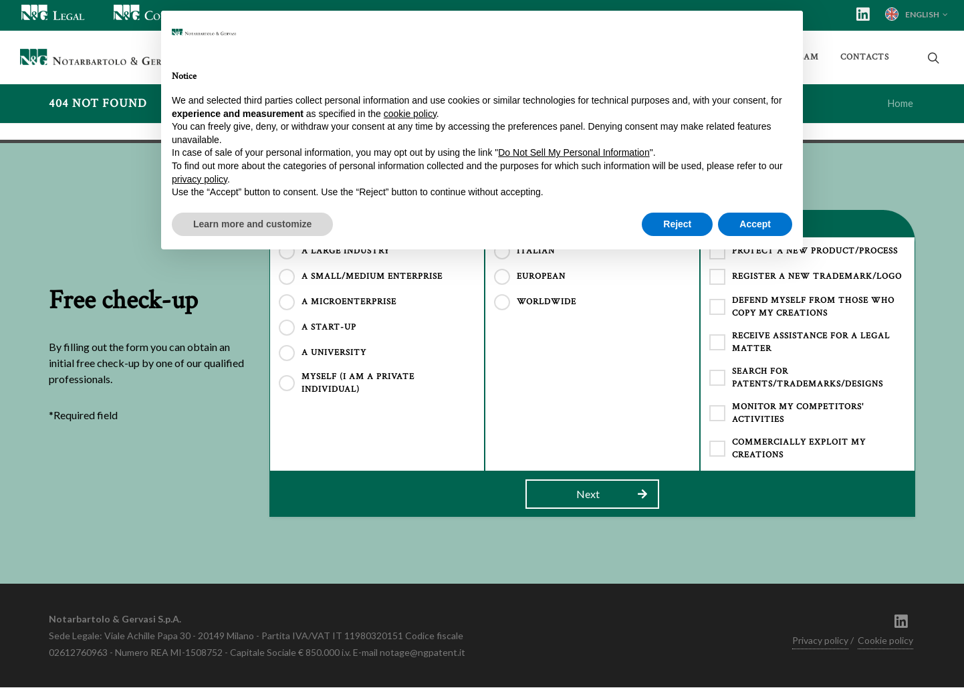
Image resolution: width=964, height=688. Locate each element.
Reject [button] (677, 224)
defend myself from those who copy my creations (813, 308)
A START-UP (329, 328)
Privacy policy (820, 641)
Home (900, 104)
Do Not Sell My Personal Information (573, 152)
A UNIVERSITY (334, 353)
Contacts (864, 57)
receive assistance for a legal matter (811, 343)
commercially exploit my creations (799, 449)
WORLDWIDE (546, 302)
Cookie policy (885, 641)
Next (612, 495)
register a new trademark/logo (817, 277)
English (916, 14)
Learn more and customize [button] (252, 224)
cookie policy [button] (410, 113)
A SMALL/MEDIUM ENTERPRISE (372, 277)
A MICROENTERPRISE (349, 302)
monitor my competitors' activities (798, 414)
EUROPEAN (541, 277)
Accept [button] (755, 224)
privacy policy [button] (199, 179)
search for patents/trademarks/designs (807, 378)
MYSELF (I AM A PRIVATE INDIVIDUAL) (358, 384)
